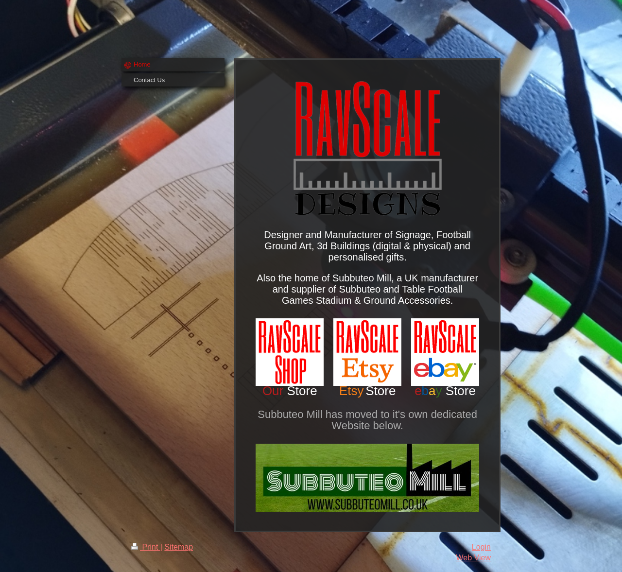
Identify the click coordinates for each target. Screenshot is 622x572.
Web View (473, 558)
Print (145, 547)
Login (481, 547)
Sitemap (178, 547)
